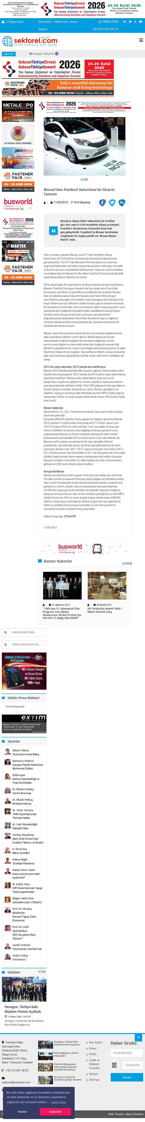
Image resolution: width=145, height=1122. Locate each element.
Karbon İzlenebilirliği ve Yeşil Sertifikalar (26, 781)
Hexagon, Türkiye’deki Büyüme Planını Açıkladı (23, 1009)
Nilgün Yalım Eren (23, 898)
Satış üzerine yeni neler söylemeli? (26, 875)
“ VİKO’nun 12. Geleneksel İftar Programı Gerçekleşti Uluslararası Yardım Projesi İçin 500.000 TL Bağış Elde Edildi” (62, 613)
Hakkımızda (61, 21)
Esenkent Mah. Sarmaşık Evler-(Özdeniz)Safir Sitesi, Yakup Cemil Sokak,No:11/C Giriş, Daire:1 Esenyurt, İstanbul (17, 1052)
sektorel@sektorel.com (16, 1080)
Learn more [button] (58, 1102)
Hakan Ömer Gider (24, 870)
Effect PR (70, 516)
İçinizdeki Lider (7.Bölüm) (27, 902)
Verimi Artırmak (22, 793)
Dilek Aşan (19, 775)
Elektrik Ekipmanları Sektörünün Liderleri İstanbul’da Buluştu (65, 1067)
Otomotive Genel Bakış (26, 754)
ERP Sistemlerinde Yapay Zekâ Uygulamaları (27, 890)
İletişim (43, 29)
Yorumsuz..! (19, 959)
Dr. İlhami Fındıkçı (23, 789)
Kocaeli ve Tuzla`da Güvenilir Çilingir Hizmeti (67, 1078)
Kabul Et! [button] (55, 1111)
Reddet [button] (22, 1111)
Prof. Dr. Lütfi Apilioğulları (21, 929)
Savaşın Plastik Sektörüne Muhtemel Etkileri (28, 766)
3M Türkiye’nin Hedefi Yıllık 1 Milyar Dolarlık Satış (104, 610)
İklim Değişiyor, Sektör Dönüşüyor (66, 1054)
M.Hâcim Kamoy (22, 803)
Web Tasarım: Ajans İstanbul (125, 1114)
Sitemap (94, 1079)
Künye (73, 21)
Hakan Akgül (20, 859)
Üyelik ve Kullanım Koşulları (94, 1064)
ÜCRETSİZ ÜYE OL (106, 29)
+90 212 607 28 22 (15, 1070)
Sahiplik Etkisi (20, 828)
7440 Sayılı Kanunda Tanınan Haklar (24, 816)
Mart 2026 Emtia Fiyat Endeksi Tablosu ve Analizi (28, 840)
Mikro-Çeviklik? (21, 852)
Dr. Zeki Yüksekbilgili (25, 824)
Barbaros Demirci (23, 761)
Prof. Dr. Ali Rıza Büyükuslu (22, 910)
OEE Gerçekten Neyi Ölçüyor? (24, 936)
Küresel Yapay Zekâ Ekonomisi (24, 918)
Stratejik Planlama (23, 863)
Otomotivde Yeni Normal (27, 949)
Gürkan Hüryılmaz (23, 835)
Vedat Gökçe (20, 955)
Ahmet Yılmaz (21, 750)
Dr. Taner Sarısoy (23, 810)
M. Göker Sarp (21, 884)
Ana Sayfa (45, 21)
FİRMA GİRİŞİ (108, 21)
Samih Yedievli (21, 945)
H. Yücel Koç (20, 849)
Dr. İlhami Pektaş (23, 799)
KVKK (92, 1054)
